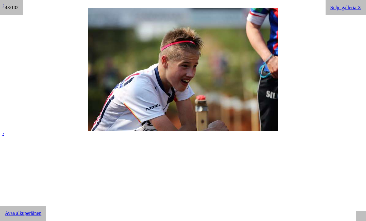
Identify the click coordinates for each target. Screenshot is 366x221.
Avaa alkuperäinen (23, 213)
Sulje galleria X (345, 7)
